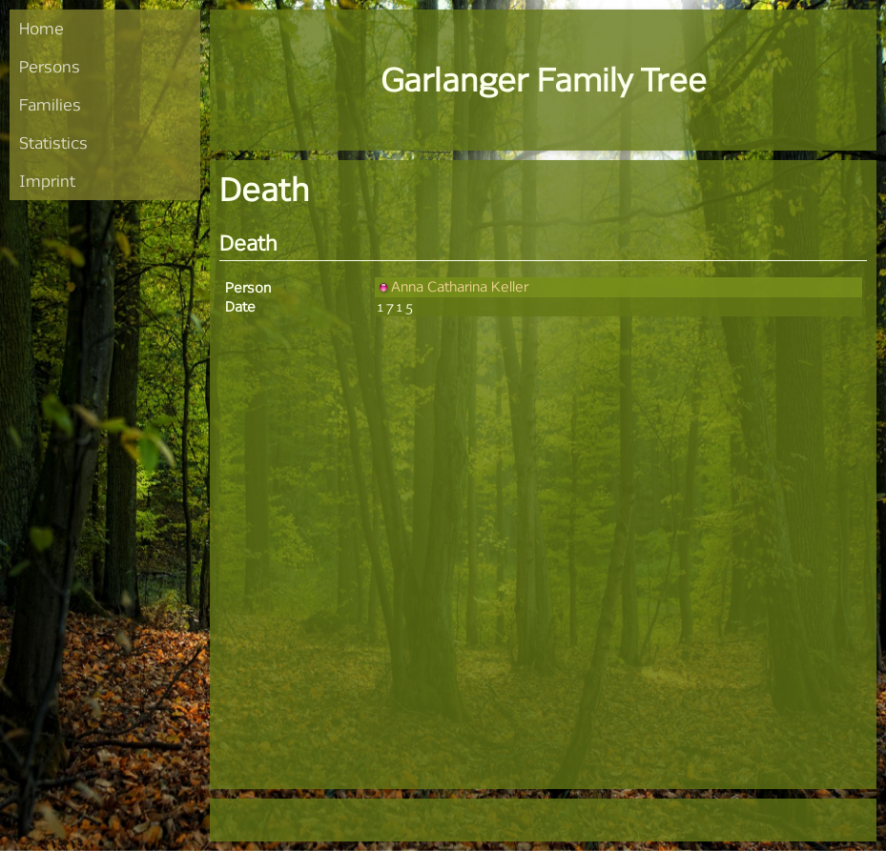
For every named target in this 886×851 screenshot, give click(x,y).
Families (50, 104)
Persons (49, 66)
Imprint (47, 181)
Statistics (53, 142)
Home (41, 28)
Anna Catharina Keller (452, 286)
